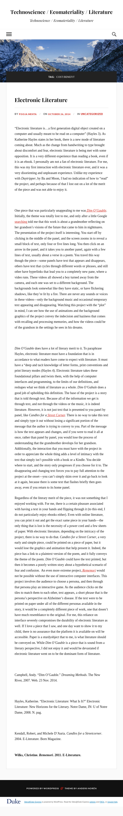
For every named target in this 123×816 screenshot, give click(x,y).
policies (93, 811)
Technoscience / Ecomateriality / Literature (61, 15)
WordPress (51, 797)
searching (21, 231)
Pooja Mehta (28, 123)
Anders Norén (87, 797)
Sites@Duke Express (32, 811)
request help (112, 811)
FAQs (102, 811)
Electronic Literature (54, 108)
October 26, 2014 (61, 123)
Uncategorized (95, 123)
